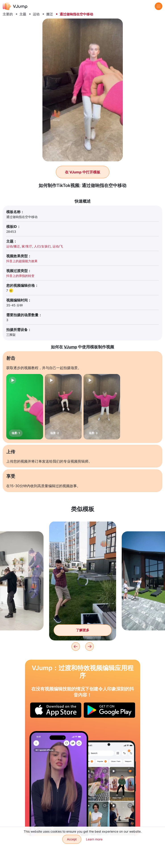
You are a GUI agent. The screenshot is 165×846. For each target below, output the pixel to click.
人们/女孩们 (42, 246)
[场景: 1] (24, 406)
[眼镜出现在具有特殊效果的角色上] (58, 783)
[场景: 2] (63, 406)
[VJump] (15, 6)
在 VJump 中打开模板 (82, 172)
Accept (72, 839)
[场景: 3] (102, 406)
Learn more (94, 839)
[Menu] (158, 6)
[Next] (89, 646)
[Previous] (75, 646)
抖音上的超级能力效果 (22, 261)
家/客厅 (27, 246)
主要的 (8, 14)
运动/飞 (57, 246)
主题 (22, 14)
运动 (36, 14)
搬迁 (49, 14)
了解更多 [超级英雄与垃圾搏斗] (82, 630)
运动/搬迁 (13, 246)
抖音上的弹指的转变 (20, 276)
